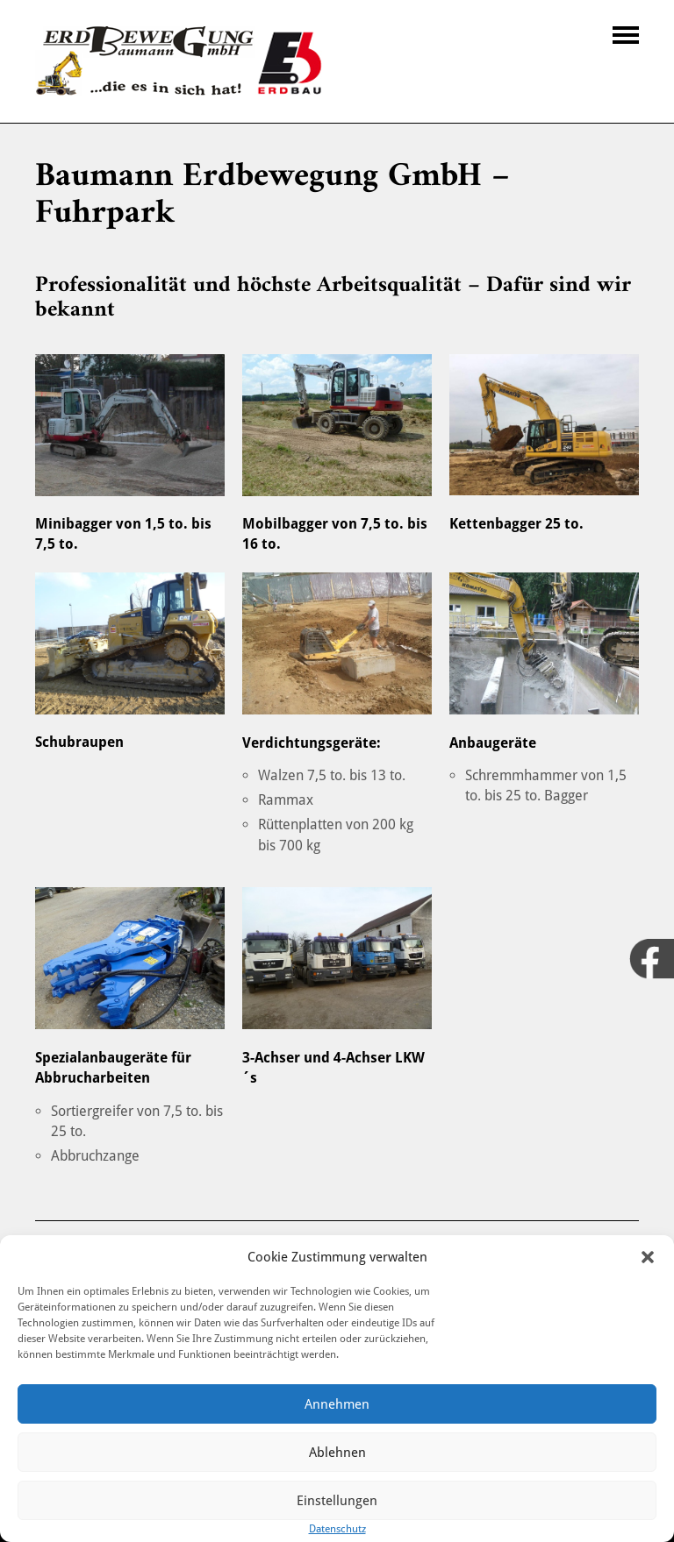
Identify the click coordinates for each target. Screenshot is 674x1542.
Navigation (626, 35)
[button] (647, 1257)
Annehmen (337, 1404)
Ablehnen (337, 1452)
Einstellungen (337, 1501)
